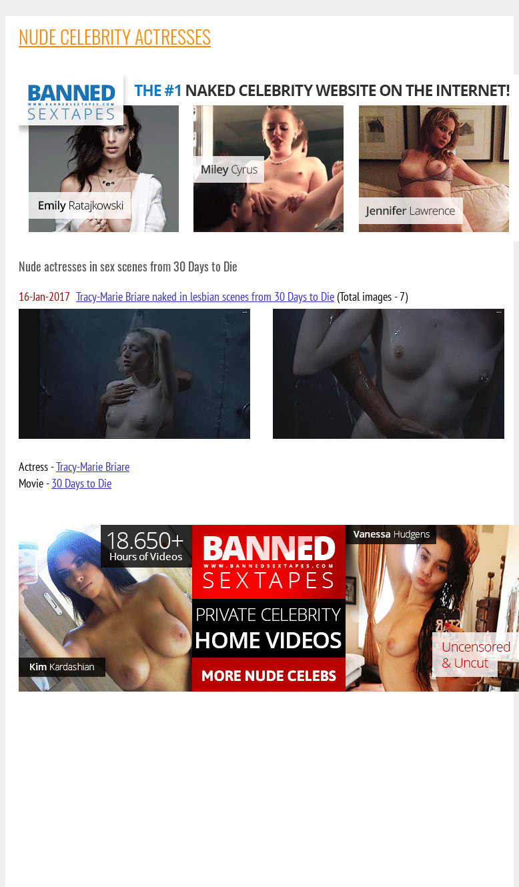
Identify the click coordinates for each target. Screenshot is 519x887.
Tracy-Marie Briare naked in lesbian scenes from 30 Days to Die (205, 296)
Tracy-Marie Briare (92, 466)
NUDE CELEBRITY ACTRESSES (115, 36)
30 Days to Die (81, 483)
